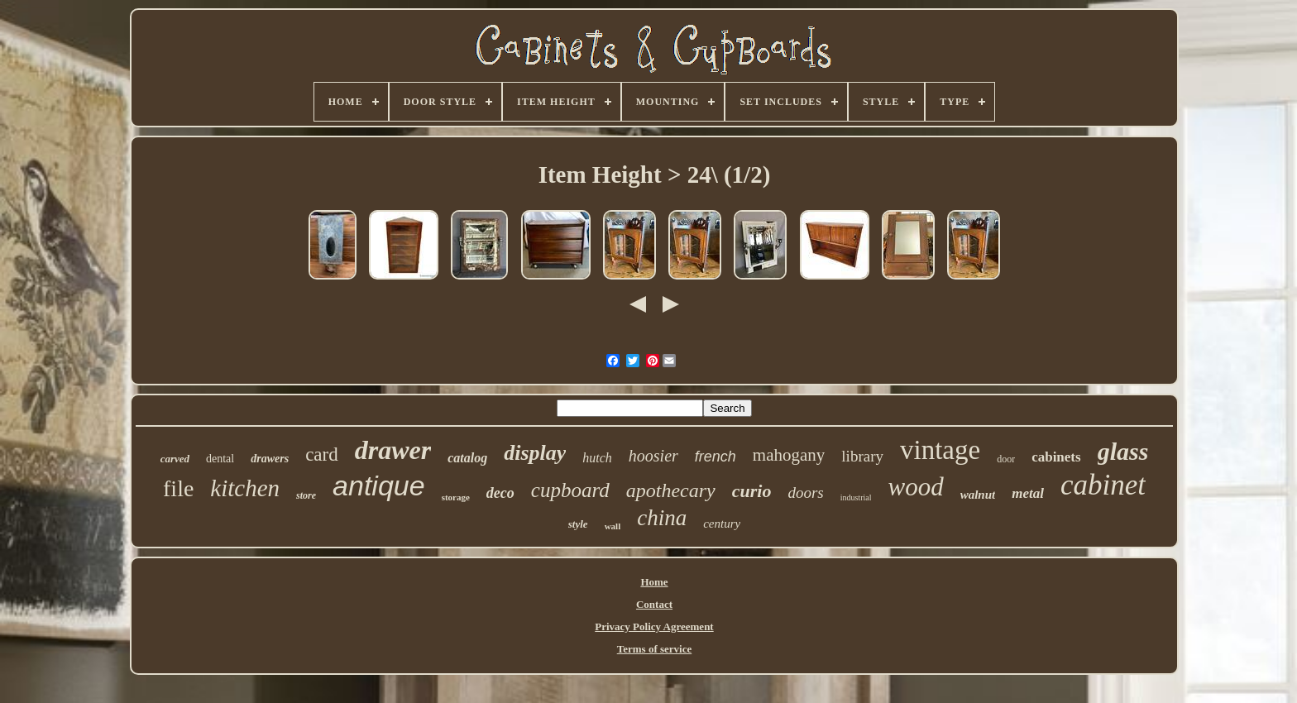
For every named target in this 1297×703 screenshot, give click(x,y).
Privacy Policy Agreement (654, 626)
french (715, 456)
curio (752, 491)
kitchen (245, 488)
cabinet (1103, 485)
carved (174, 458)
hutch (597, 458)
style (578, 524)
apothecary (671, 490)
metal (1028, 493)
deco (500, 493)
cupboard (570, 490)
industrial (856, 497)
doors (805, 492)
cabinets (1056, 457)
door (1006, 459)
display (535, 453)
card (321, 454)
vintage (940, 450)
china (662, 517)
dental (220, 458)
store (306, 495)
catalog (467, 458)
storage (456, 497)
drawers (270, 458)
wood (915, 486)
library (862, 456)
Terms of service (654, 649)
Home (654, 582)
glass (1123, 451)
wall (613, 526)
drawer (393, 450)
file (178, 488)
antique (379, 485)
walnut (978, 494)
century (721, 523)
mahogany (789, 455)
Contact (654, 604)
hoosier (653, 456)
